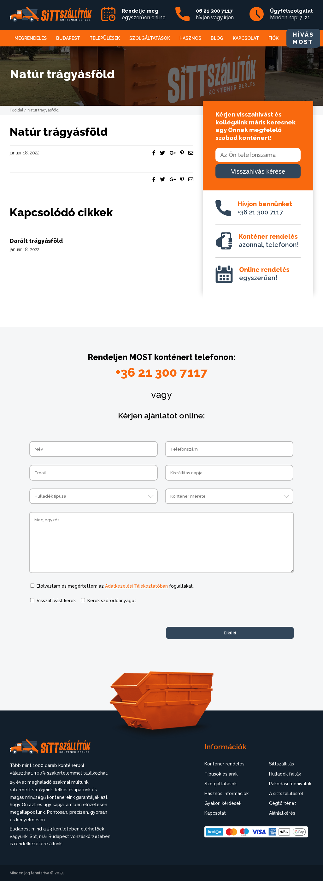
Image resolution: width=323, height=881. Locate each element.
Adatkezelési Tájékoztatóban (136, 586)
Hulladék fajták (285, 773)
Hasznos (190, 38)
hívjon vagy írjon (215, 14)
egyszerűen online (144, 14)
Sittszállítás (281, 763)
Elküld (230, 633)
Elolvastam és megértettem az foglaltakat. (115, 586)
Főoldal (16, 110)
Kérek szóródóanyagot (111, 600)
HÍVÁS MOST (303, 38)
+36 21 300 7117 (265, 208)
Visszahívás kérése (258, 171)
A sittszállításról (286, 793)
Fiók (273, 38)
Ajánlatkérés (282, 813)
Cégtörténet (282, 803)
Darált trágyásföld (36, 240)
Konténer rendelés (224, 763)
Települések (105, 38)
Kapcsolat (246, 38)
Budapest (68, 38)
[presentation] (77, 624)
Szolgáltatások (149, 38)
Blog (217, 38)
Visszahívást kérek (56, 600)
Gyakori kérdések (222, 803)
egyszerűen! (264, 274)
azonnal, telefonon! (269, 241)
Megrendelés (31, 38)
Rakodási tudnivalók (290, 783)
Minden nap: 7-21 (291, 14)
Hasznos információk (226, 793)
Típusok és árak (221, 773)
